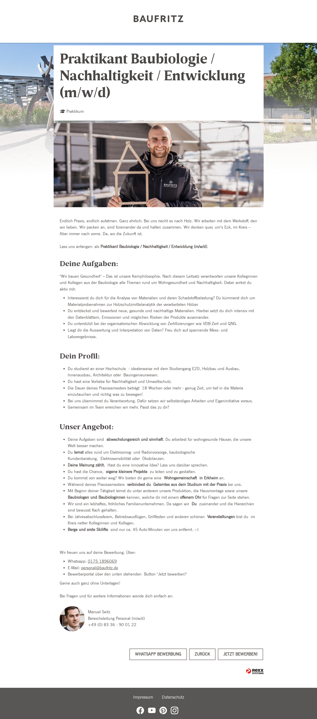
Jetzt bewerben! (240, 654)
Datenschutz (173, 697)
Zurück (202, 654)
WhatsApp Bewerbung (158, 654)
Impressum (143, 697)
